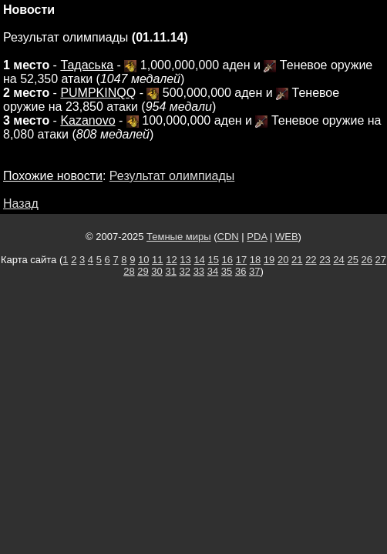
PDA (257, 236)
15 (212, 259)
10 (143, 259)
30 (156, 271)
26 (367, 259)
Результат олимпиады (171, 175)
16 (227, 259)
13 (185, 259)
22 (310, 259)
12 (171, 259)
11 (157, 259)
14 (199, 259)
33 (199, 271)
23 (324, 259)
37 (254, 271)
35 (226, 271)
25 (352, 259)
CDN (228, 236)
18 (255, 259)
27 (380, 259)
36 (240, 271)
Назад (21, 203)
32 (185, 271)
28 (128, 271)
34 (212, 271)
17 (241, 259)
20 (283, 259)
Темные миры (178, 236)
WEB (286, 236)
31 (170, 271)
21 (296, 259)
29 (142, 271)
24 (338, 259)
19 (269, 259)
